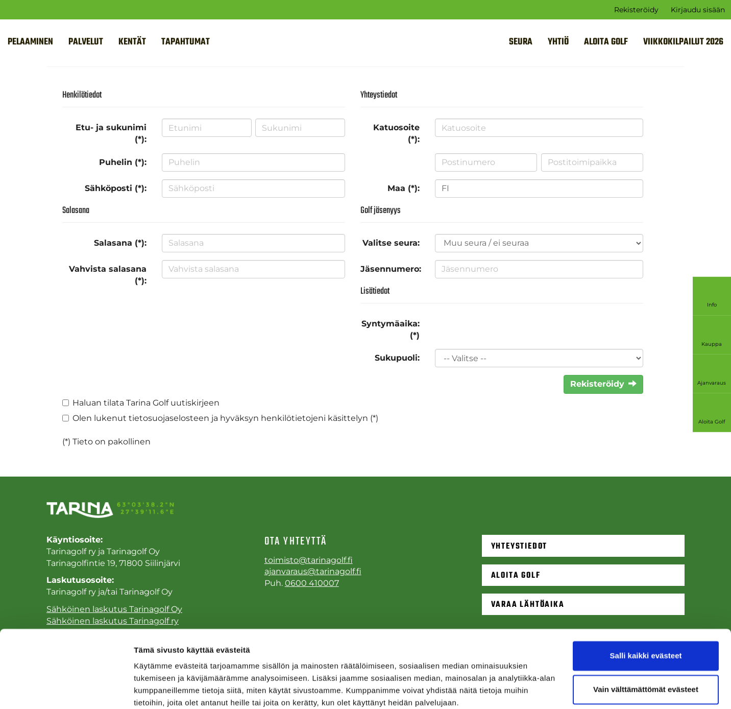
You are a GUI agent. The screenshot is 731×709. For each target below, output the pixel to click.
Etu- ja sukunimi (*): (111, 133)
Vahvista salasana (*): (108, 275)
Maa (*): (403, 188)
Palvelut (85, 42)
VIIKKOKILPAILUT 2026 (683, 42)
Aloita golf (606, 42)
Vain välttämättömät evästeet (645, 647)
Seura (520, 42)
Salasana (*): (120, 243)
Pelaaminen (30, 42)
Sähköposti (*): (116, 188)
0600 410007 (312, 583)
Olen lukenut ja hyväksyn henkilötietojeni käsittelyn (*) (225, 418)
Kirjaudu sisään (698, 9)
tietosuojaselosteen (169, 418)
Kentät (132, 42)
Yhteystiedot (519, 546)
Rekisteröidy (636, 9)
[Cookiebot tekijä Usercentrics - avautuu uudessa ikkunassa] (66, 689)
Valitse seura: (391, 243)
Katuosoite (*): (396, 133)
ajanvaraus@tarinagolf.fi (312, 571)
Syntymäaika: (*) (390, 329)
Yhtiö (558, 42)
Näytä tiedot (156, 688)
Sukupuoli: (397, 358)
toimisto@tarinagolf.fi (308, 560)
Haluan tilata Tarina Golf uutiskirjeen (146, 403)
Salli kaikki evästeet (646, 613)
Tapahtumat (185, 42)
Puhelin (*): (123, 162)
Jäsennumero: (390, 269)
